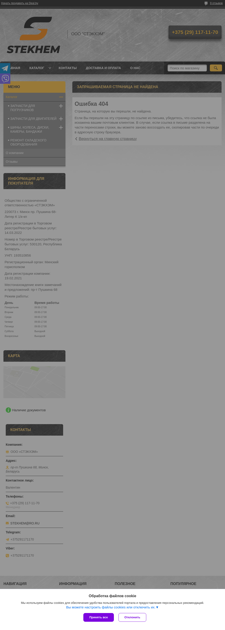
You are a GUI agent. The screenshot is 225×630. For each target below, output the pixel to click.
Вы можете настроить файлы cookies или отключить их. (110, 607)
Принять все (98, 617)
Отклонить (132, 617)
